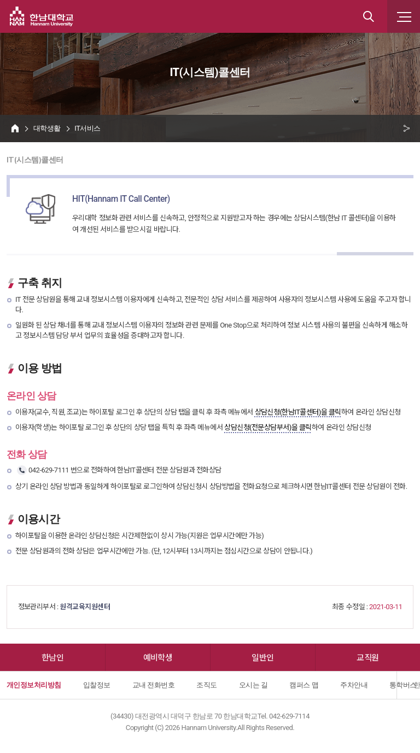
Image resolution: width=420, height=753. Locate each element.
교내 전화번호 (153, 685)
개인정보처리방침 (34, 685)
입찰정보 (96, 685)
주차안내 (354, 685)
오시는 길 (253, 685)
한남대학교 (41, 16)
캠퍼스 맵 (303, 685)
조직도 (206, 685)
